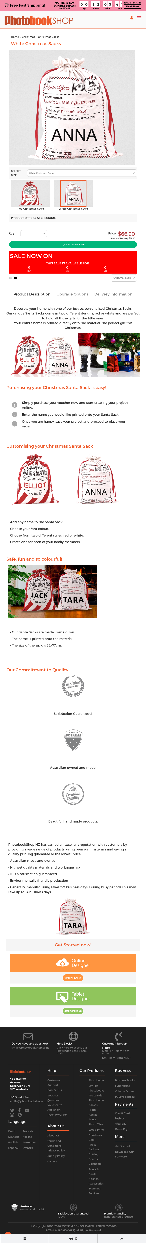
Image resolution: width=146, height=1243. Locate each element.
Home (15, 36)
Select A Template (73, 244)
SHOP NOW (132, 6)
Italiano (27, 1136)
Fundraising (122, 1085)
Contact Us (54, 1090)
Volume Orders (124, 1091)
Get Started (122, 1146)
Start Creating (73, 978)
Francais (28, 1131)
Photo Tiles (96, 1124)
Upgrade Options (72, 294)
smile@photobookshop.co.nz (30, 1047)
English (13, 1142)
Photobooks (96, 1080)
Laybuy (119, 1118)
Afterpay (120, 1123)
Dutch (12, 1131)
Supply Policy (56, 1155)
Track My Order (57, 1114)
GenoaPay (121, 1129)
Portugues (29, 1142)
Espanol (13, 1147)
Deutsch (13, 1136)
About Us (53, 1135)
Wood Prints (97, 1129)
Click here (63, 1047)
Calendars (95, 1163)
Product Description (32, 294)
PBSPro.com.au (125, 1096)
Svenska (28, 1147)
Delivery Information (113, 294)
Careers (52, 1161)
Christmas (28, 36)
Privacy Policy (56, 1150)
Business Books (125, 1080)
